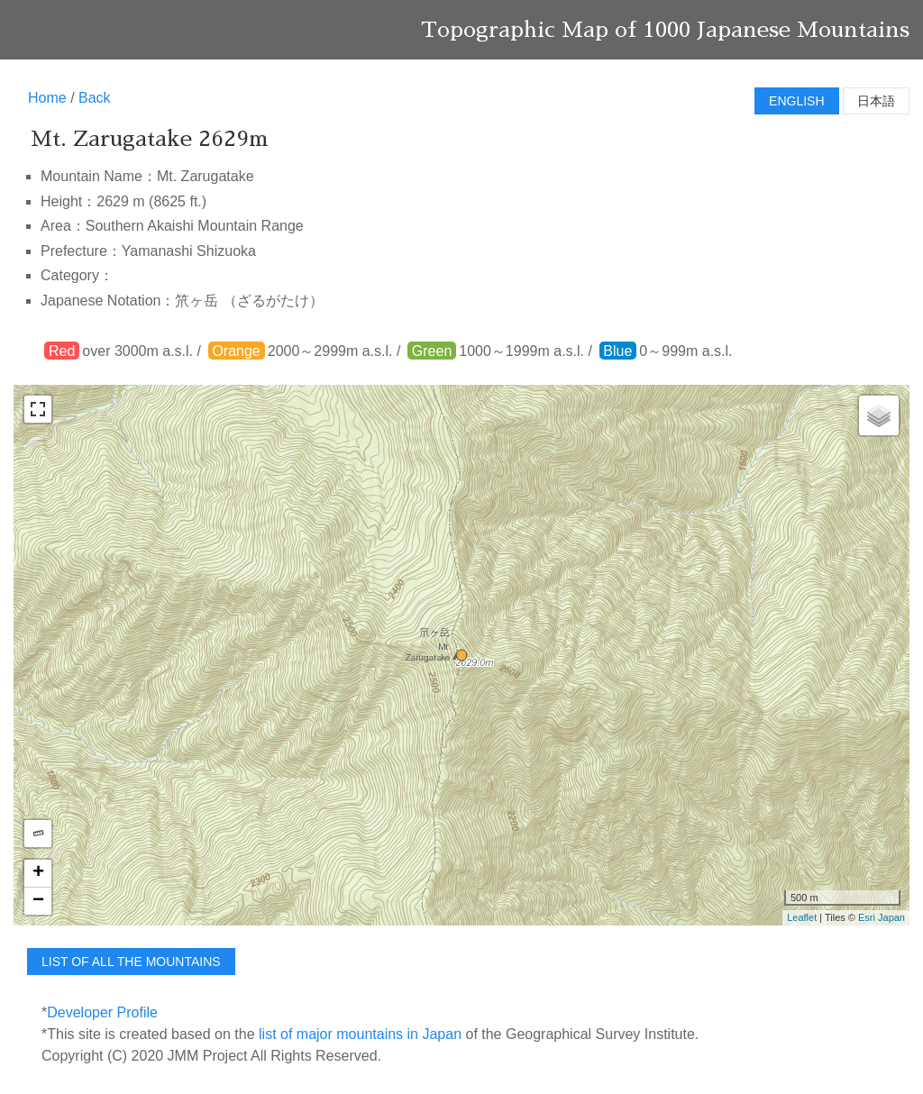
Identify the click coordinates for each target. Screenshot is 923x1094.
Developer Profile (102, 1012)
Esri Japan (881, 917)
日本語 (876, 101)
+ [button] (38, 873)
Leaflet (802, 917)
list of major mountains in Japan (360, 1034)
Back (94, 97)
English (796, 101)
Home (47, 97)
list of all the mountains (131, 961)
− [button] (38, 901)
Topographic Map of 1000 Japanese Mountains (665, 30)
